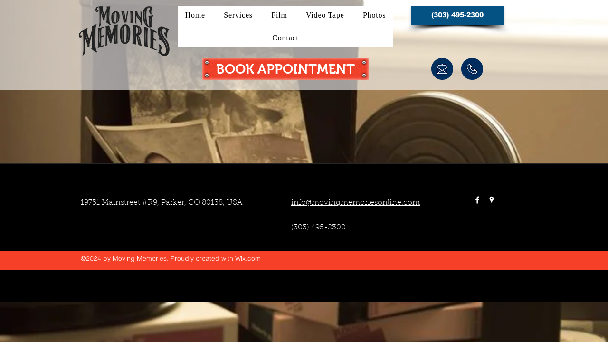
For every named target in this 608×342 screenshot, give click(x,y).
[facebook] (477, 200)
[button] (457, 15)
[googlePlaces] (491, 200)
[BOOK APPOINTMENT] (285, 69)
